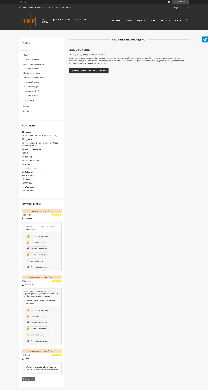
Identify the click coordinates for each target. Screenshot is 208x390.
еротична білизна (31, 82)
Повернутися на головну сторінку (90, 71)
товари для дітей (31, 91)
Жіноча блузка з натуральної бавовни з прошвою (42, 302)
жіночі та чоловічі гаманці (34, 77)
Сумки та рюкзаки (31, 59)
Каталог (26, 50)
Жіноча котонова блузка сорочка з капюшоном (40, 228)
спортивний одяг (30, 87)
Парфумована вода (31, 73)
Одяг (25, 55)
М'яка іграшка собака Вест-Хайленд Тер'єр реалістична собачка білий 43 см (42, 368)
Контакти (165, 20)
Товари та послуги (133, 20)
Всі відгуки (28, 379)
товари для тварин (31, 96)
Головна (116, 20)
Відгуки (25, 106)
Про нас (152, 20)
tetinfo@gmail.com (29, 168)
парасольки (28, 100)
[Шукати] (185, 20)
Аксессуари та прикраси (33, 64)
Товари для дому (31, 68)
